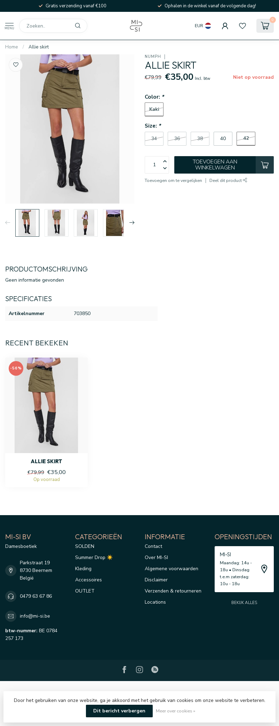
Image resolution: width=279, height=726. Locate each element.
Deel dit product (228, 180)
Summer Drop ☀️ (94, 557)
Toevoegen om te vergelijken (173, 180)
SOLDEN (84, 546)
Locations (155, 602)
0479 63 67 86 (36, 596)
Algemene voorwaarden (171, 568)
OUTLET (85, 591)
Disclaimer (156, 579)
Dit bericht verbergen (119, 711)
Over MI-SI (156, 557)
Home (11, 47)
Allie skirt (39, 47)
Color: (154, 96)
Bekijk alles (244, 602)
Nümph (153, 57)
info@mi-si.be (35, 616)
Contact (153, 546)
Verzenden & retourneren (173, 591)
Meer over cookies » (175, 711)
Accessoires (88, 579)
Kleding (83, 568)
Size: (153, 125)
